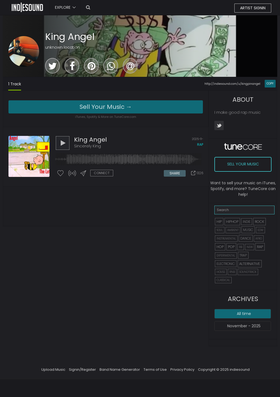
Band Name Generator (120, 369)
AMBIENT (233, 230)
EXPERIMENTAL (226, 255)
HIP (219, 221)
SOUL (220, 230)
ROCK (259, 221)
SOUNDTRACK (247, 272)
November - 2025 (244, 326)
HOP (220, 246)
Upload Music (53, 369)
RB (240, 247)
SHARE (175, 173)
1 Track (14, 84)
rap (200, 144)
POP (231, 246)
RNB (232, 272)
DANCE (245, 238)
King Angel (70, 36)
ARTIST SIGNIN (253, 8)
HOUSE (221, 272)
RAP (260, 246)
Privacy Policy (182, 369)
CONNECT (102, 173)
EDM (260, 230)
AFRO (258, 239)
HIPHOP (232, 221)
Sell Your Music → (106, 107)
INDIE (246, 221)
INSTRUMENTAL (226, 239)
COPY (270, 83)
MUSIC (248, 229)
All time (244, 313)
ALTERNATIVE (249, 263)
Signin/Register (82, 369)
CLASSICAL (223, 280)
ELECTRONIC (226, 263)
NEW (250, 247)
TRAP (243, 255)
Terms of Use (155, 369)
